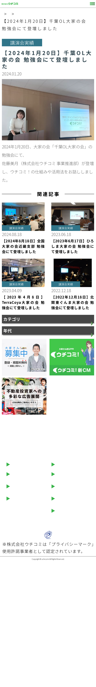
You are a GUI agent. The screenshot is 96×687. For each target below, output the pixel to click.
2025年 (10, 400)
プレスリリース (18, 349)
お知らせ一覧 (39, 14)
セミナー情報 (22, 611)
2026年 (10, 390)
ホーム (9, 14)
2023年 (10, 420)
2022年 (10, 430)
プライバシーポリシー (30, 636)
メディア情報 (15, 369)
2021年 (10, 440)
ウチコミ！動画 (69, 599)
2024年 (10, 410)
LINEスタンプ (67, 611)
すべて (9, 328)
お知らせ (11, 338)
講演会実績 (13, 359)
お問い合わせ (66, 587)
